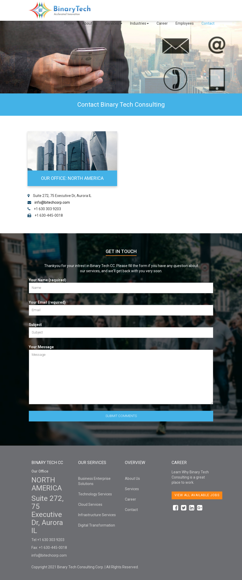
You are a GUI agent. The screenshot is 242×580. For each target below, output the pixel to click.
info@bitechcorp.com (52, 202)
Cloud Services (90, 504)
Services (113, 23)
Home (69, 23)
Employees (185, 23)
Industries (139, 23)
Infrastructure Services (97, 515)
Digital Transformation (96, 525)
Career (162, 23)
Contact (207, 23)
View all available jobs (196, 495)
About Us (89, 23)
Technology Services (95, 494)
